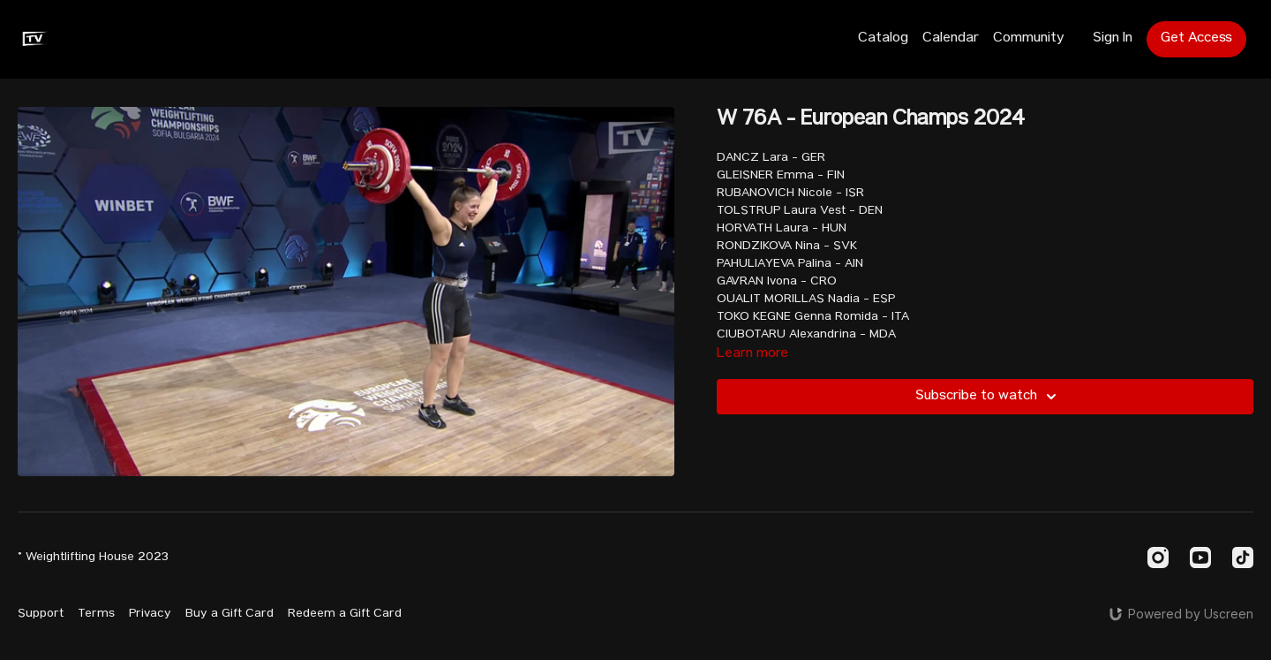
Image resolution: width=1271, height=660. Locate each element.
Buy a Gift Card (229, 614)
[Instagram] (1158, 557)
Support (41, 614)
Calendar (950, 39)
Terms (96, 614)
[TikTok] (1242, 557)
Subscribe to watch (988, 396)
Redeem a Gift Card (345, 614)
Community (1028, 39)
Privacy (150, 614)
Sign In (1112, 39)
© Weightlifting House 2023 (93, 557)
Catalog (883, 39)
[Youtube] (1200, 557)
